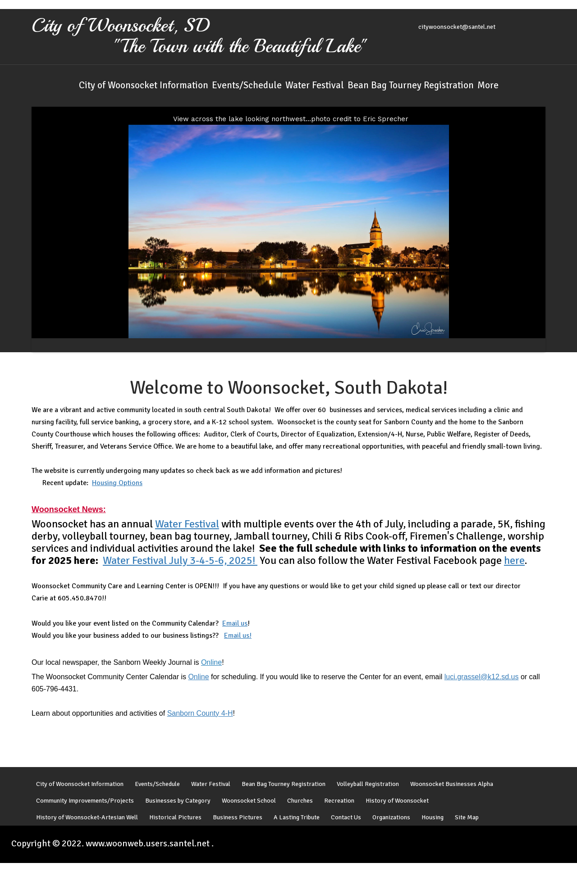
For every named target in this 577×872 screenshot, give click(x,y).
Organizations (391, 818)
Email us (234, 623)
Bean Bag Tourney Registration (411, 85)
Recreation (339, 802)
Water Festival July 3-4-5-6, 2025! (180, 561)
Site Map (467, 818)
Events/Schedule (247, 85)
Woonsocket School (249, 802)
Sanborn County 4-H (200, 714)
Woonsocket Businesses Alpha (451, 785)
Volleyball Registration (368, 785)
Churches (300, 802)
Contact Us (346, 818)
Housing (432, 818)
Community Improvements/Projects (85, 802)
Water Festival (314, 85)
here (514, 561)
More (488, 85)
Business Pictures (237, 818)
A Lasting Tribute (297, 818)
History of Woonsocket (397, 802)
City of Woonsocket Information (143, 85)
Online (211, 663)
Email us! (238, 635)
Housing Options (117, 483)
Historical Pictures (175, 818)
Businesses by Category (178, 802)
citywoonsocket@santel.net (456, 27)
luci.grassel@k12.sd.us (481, 677)
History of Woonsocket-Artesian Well (87, 818)
